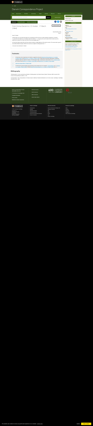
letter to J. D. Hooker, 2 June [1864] (30, 61)
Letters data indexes (36, 97)
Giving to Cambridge (51, 116)
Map (48, 110)
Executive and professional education (36, 113)
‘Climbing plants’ (57, 59)
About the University (51, 105)
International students (33, 110)
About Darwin (18, 13)
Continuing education (33, 112)
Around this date (21, 22)
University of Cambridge (17, 93)
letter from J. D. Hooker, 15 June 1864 (46, 61)
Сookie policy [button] (40, 423)
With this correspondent (31, 22)
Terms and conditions (15, 115)
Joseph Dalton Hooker (69, 31)
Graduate (31, 109)
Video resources (35, 94)
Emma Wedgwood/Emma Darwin (71, 28)
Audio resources (35, 92)
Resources (53, 13)
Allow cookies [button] (86, 423)
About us (59, 13)
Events (49, 113)
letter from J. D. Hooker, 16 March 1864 (31, 58)
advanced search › (58, 17)
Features (67, 109)
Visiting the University (51, 109)
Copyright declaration (16, 95)
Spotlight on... (68, 112)
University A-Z (14, 110)
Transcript (14, 22)
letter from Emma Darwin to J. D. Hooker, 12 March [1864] (42, 67)
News (49, 112)
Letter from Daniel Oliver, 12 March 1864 (23, 63)
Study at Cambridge (33, 105)
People (40, 13)
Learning (46, 13)
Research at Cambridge (70, 105)
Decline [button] (78, 423)
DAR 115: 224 (68, 36)
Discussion (67, 110)
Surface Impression (20, 99)
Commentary (33, 13)
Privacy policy (14, 97)
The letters (26, 13)
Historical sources (35, 89)
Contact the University (15, 111)
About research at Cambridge (70, 113)
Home (12, 5)
